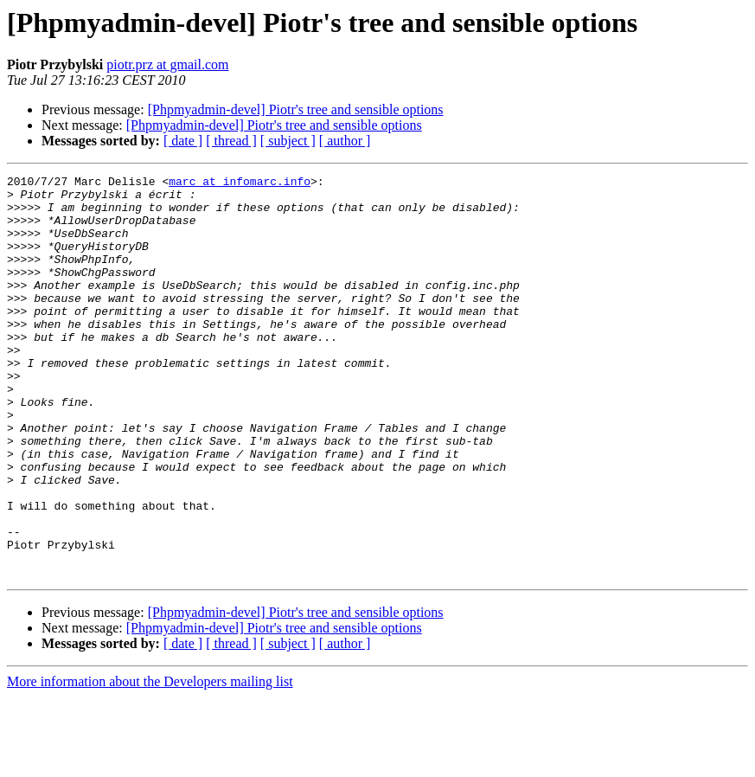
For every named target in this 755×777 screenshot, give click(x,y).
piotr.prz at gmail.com (167, 64)
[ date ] (182, 140)
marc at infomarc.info (239, 183)
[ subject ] (288, 140)
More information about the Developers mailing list (150, 762)
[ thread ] (231, 140)
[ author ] (345, 140)
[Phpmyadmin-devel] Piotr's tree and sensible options (296, 109)
